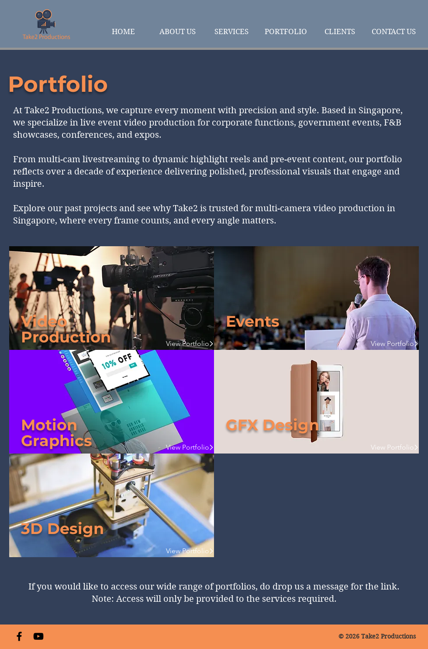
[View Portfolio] (185, 343)
